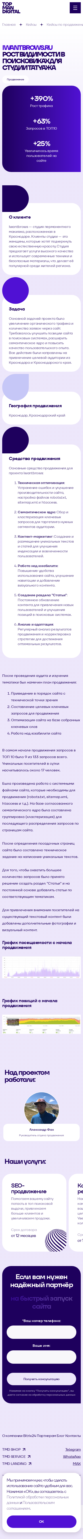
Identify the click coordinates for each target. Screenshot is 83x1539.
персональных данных (60, 1394)
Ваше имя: (41, 1345)
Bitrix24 (29, 1435)
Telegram (73, 1449)
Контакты (73, 1435)
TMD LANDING (14, 1463)
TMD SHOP (11, 1449)
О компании (12, 1435)
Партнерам (46, 1435)
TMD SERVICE (13, 1456)
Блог (61, 1435)
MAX (77, 1463)
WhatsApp (72, 1456)
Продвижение (15, 79)
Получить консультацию (41, 1379)
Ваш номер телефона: (41, 1320)
